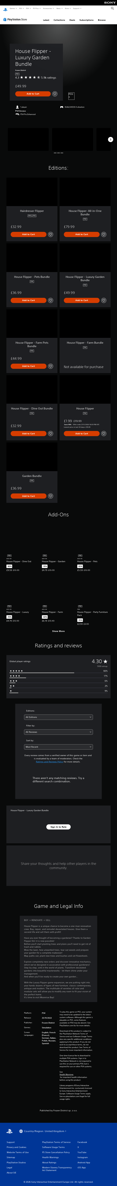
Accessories (47, 8)
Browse (102, 17)
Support (76, 8)
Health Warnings (66, 1071)
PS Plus (36, 8)
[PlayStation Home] (5, 8)
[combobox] (58, 714)
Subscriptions (87, 17)
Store (67, 8)
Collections (59, 17)
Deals (72, 17)
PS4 (27, 8)
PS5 (20, 8)
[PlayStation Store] (15, 16)
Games (12, 8)
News (59, 8)
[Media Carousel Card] (28, 136)
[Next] (110, 136)
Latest (46, 17)
